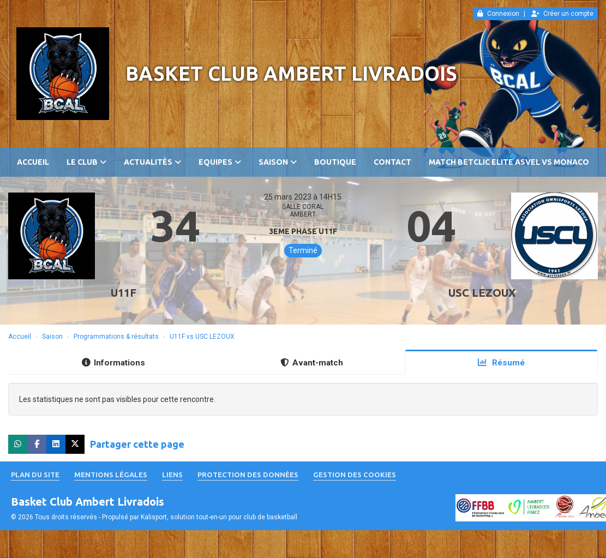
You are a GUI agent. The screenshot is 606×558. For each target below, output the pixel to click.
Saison (278, 162)
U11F (123, 292)
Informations (113, 363)
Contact (392, 162)
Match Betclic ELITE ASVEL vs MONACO (509, 162)
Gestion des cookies (354, 474)
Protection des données (247, 474)
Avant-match (311, 363)
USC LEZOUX (482, 292)
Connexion (498, 13)
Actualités (152, 162)
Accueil (33, 162)
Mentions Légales (110, 474)
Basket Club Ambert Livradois (291, 73)
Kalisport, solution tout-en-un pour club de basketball (219, 517)
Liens (172, 474)
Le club (86, 162)
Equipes (220, 162)
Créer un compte (562, 13)
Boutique (335, 162)
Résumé (501, 363)
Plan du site (35, 474)
